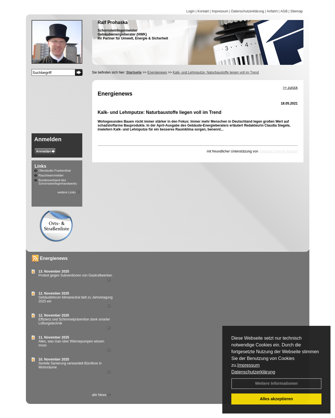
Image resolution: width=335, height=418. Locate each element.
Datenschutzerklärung (253, 372)
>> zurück (290, 88)
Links (40, 166)
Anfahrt (272, 11)
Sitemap (296, 11)
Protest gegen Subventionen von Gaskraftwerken (75, 275)
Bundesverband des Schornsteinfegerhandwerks (58, 181)
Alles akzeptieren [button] (276, 399)
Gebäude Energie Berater (278, 151)
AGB (283, 11)
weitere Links (68, 192)
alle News (101, 395)
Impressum (248, 365)
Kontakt (203, 11)
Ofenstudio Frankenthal (55, 170)
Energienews (54, 258)
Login (190, 11)
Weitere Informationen (276, 383)
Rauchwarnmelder (51, 175)
